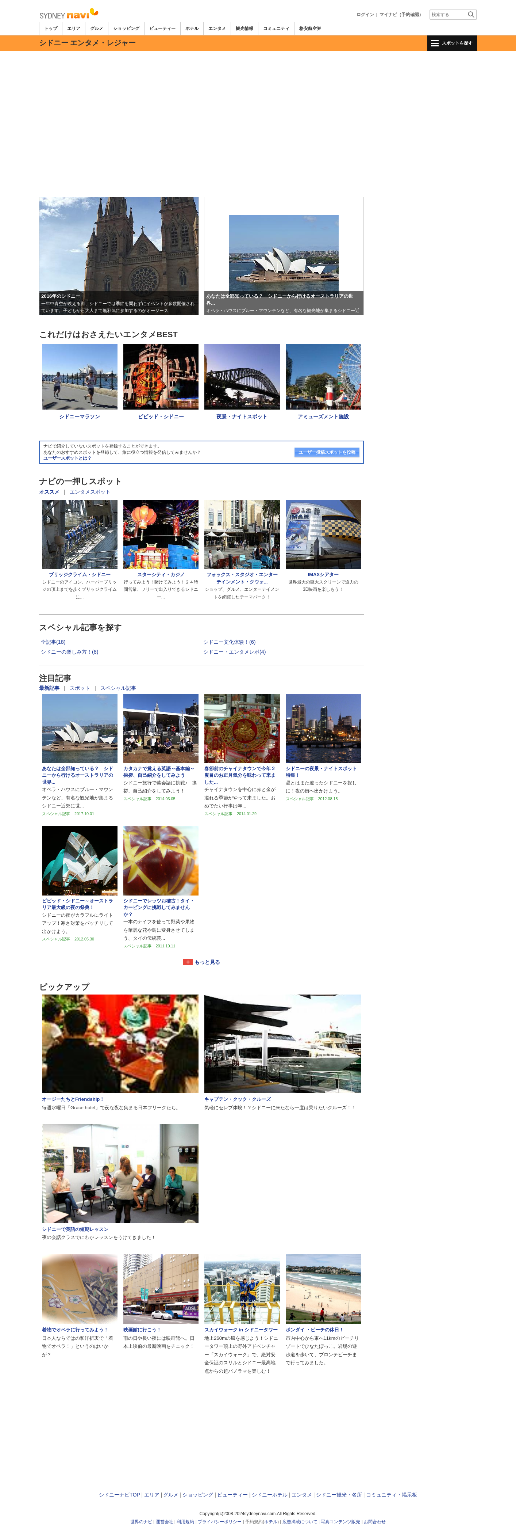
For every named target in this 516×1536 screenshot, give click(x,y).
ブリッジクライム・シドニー (80, 574)
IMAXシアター (323, 574)
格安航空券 (310, 28)
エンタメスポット (90, 492)
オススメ (49, 492)
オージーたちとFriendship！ (73, 1099)
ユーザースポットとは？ (67, 458)
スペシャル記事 (118, 688)
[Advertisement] (258, 70)
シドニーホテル (270, 1495)
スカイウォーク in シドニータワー (241, 1329)
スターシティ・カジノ (161, 574)
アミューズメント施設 (323, 416)
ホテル (192, 28)
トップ (50, 28)
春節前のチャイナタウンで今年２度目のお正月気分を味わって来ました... (240, 775)
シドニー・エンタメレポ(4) (234, 652)
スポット (81, 688)
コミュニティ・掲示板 (391, 1495)
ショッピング (126, 28)
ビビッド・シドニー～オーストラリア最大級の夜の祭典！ (77, 904)
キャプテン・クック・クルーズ (237, 1099)
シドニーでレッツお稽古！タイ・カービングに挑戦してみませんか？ (159, 907)
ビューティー (162, 28)
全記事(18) (53, 642)
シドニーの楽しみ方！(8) (70, 652)
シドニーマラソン (79, 416)
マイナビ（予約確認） (401, 14)
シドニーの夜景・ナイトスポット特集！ (321, 772)
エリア (73, 28)
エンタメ (217, 28)
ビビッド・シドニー (161, 416)
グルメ (96, 28)
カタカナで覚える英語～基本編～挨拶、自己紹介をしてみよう (159, 772)
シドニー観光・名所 (339, 1495)
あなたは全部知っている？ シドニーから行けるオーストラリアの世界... (77, 775)
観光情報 (244, 28)
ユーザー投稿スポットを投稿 (327, 452)
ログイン (365, 14)
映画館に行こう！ (142, 1329)
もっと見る (207, 962)
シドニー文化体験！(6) (229, 642)
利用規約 (185, 1521)
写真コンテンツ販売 (340, 1521)
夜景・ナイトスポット (241, 416)
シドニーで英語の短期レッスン (75, 1229)
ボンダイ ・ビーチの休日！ (315, 1329)
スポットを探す (457, 43)
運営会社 (164, 1521)
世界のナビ (141, 1521)
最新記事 (50, 688)
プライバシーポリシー (220, 1521)
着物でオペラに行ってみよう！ (75, 1329)
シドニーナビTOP (119, 1495)
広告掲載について (299, 1521)
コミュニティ (276, 28)
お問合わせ (375, 1521)
